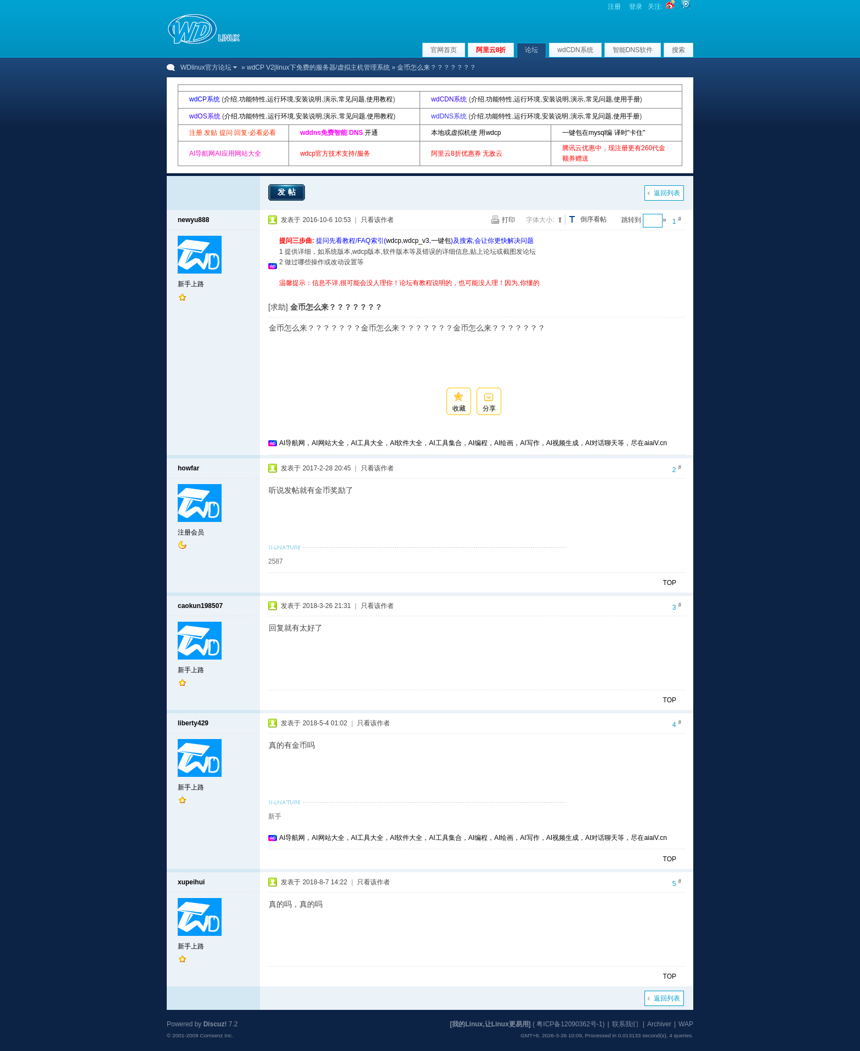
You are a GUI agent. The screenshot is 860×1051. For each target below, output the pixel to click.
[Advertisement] (478, 292)
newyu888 (193, 220)
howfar (188, 468)
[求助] (278, 307)
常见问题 (351, 99)
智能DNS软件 (633, 50)
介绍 (230, 99)
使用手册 (627, 99)
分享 (489, 408)
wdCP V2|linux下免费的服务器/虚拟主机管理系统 (318, 67)
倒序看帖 (593, 219)
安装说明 (308, 99)
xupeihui (191, 882)
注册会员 (191, 532)
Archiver (659, 1024)
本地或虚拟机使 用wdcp (466, 133)
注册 (614, 6)
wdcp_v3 (416, 241)
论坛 (531, 50)
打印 (508, 220)
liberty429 (193, 723)
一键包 (441, 241)
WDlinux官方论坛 (205, 67)
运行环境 (280, 99)
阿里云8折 (491, 50)
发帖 (288, 192)
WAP (685, 1024)
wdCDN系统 (575, 50)
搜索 (678, 50)
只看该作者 (377, 220)
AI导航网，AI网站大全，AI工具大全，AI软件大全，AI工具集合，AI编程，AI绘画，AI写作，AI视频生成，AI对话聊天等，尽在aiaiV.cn (473, 443)
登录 (635, 6)
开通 (371, 133)
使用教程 (379, 99)
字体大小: (540, 220)
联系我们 (625, 1024)
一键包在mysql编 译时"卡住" (603, 133)
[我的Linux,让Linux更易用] (490, 1024)
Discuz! (215, 1024)
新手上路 (191, 284)
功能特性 (252, 99)
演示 (330, 99)
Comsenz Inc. (216, 1035)
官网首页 (444, 50)
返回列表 (667, 193)
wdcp (393, 241)
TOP (669, 583)
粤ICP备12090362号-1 (569, 1024)
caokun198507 (200, 606)
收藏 (459, 408)
